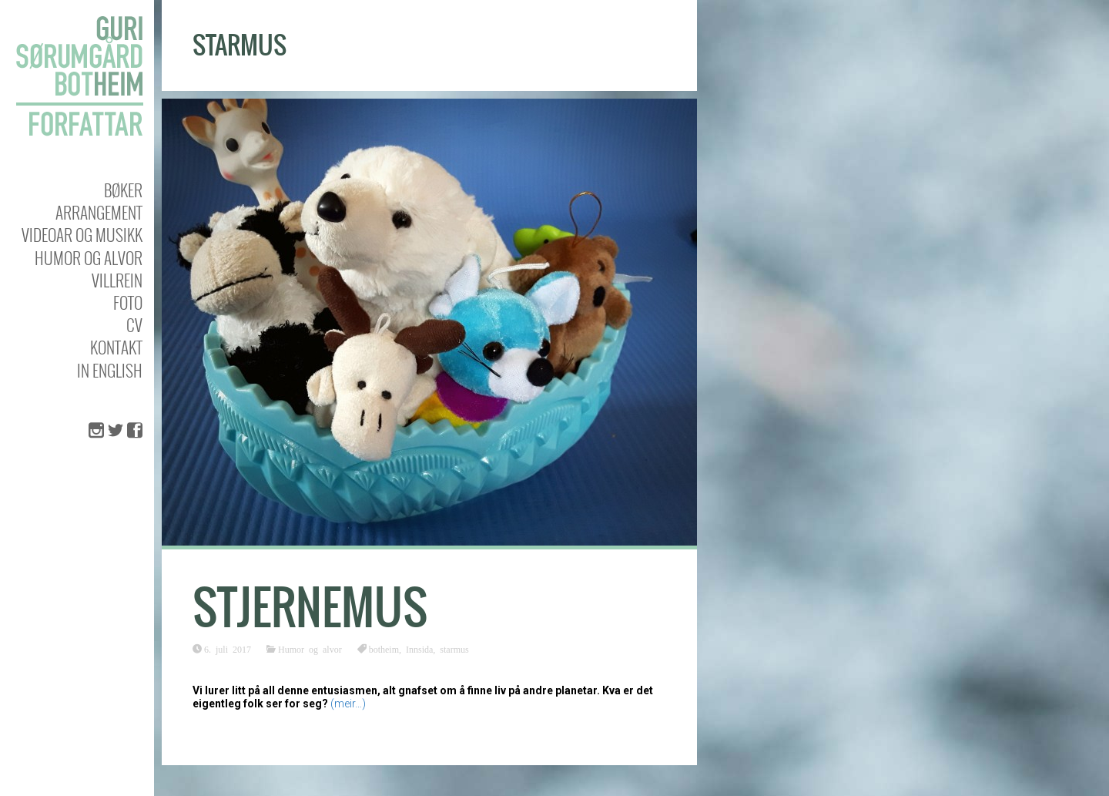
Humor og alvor (88, 258)
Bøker (123, 190)
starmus (454, 648)
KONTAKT (116, 347)
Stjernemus (310, 608)
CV (134, 325)
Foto (127, 302)
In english (109, 370)
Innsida (419, 648)
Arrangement (98, 212)
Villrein (117, 280)
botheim (384, 648)
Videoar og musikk (82, 235)
